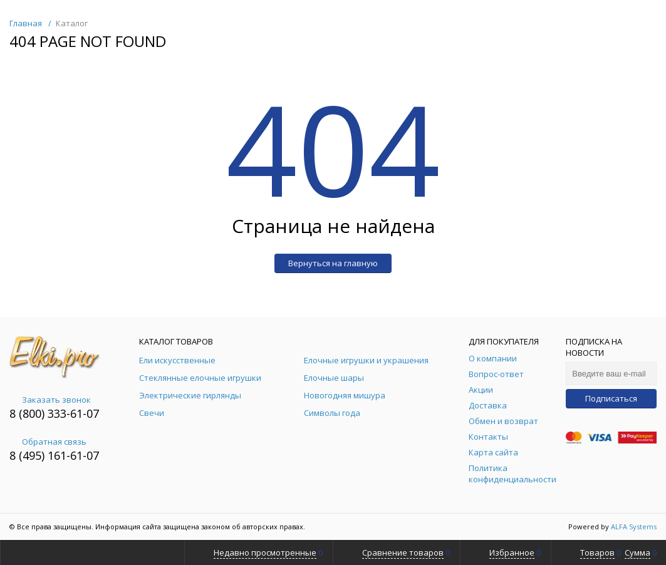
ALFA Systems (634, 526)
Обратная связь (47, 441)
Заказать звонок (50, 399)
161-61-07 (73, 455)
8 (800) (28, 413)
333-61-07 (73, 413)
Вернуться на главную (333, 263)
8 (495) (28, 455)
